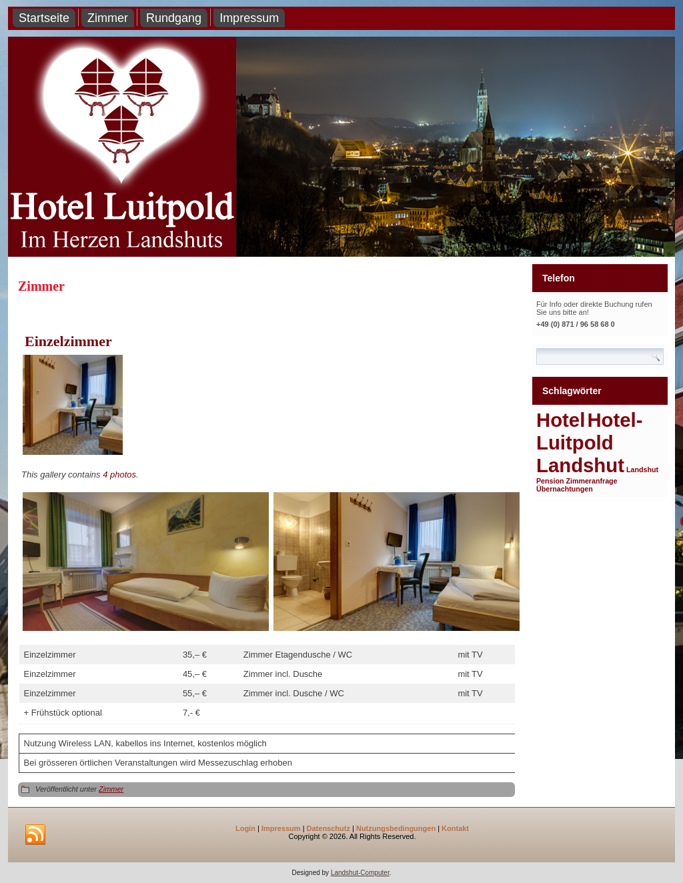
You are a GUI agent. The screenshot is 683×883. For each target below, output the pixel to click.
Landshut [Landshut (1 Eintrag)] (642, 470)
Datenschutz (328, 828)
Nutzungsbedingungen (396, 828)
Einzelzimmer (68, 341)
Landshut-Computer (360, 872)
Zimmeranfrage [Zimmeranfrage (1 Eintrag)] (592, 481)
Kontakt (455, 828)
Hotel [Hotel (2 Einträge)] (560, 420)
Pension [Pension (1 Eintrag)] (550, 481)
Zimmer (107, 18)
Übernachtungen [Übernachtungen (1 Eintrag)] (564, 489)
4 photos (119, 475)
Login (245, 828)
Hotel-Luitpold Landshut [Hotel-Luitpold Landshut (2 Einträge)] (589, 442)
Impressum (249, 18)
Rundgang (173, 18)
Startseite (44, 18)
